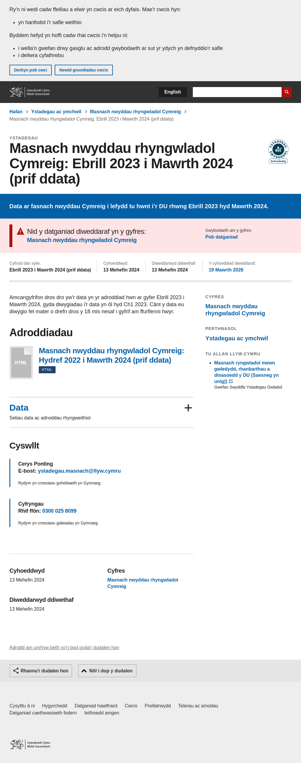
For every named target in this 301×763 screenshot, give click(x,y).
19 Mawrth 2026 (226, 269)
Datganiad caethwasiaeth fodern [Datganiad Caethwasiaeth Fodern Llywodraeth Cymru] (43, 712)
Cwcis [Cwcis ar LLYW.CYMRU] (131, 705)
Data (19, 408)
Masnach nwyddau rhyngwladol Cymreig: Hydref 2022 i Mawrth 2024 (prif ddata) (21, 362)
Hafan (15, 111)
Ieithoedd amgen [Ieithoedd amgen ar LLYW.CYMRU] (101, 712)
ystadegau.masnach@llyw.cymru (79, 471)
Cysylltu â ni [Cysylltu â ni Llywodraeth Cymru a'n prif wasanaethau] (22, 705)
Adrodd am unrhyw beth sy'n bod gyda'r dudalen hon (64, 647)
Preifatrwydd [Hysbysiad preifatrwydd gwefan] (158, 705)
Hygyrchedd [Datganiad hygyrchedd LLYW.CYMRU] (54, 705)
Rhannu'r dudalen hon (44, 670)
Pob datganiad (221, 236)
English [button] (172, 91)
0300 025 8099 (59, 511)
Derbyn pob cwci (30, 70)
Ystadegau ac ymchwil (56, 111)
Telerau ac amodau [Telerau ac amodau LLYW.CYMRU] (198, 705)
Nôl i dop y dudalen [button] (111, 670)
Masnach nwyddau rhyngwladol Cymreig (135, 111)
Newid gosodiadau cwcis (83, 70)
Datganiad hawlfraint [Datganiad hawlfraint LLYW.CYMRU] (96, 705)
